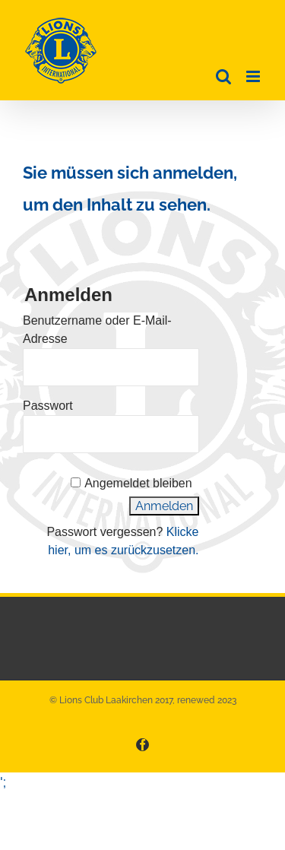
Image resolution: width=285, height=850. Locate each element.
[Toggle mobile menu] (254, 76)
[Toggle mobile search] (223, 76)
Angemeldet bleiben (138, 483)
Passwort (48, 405)
